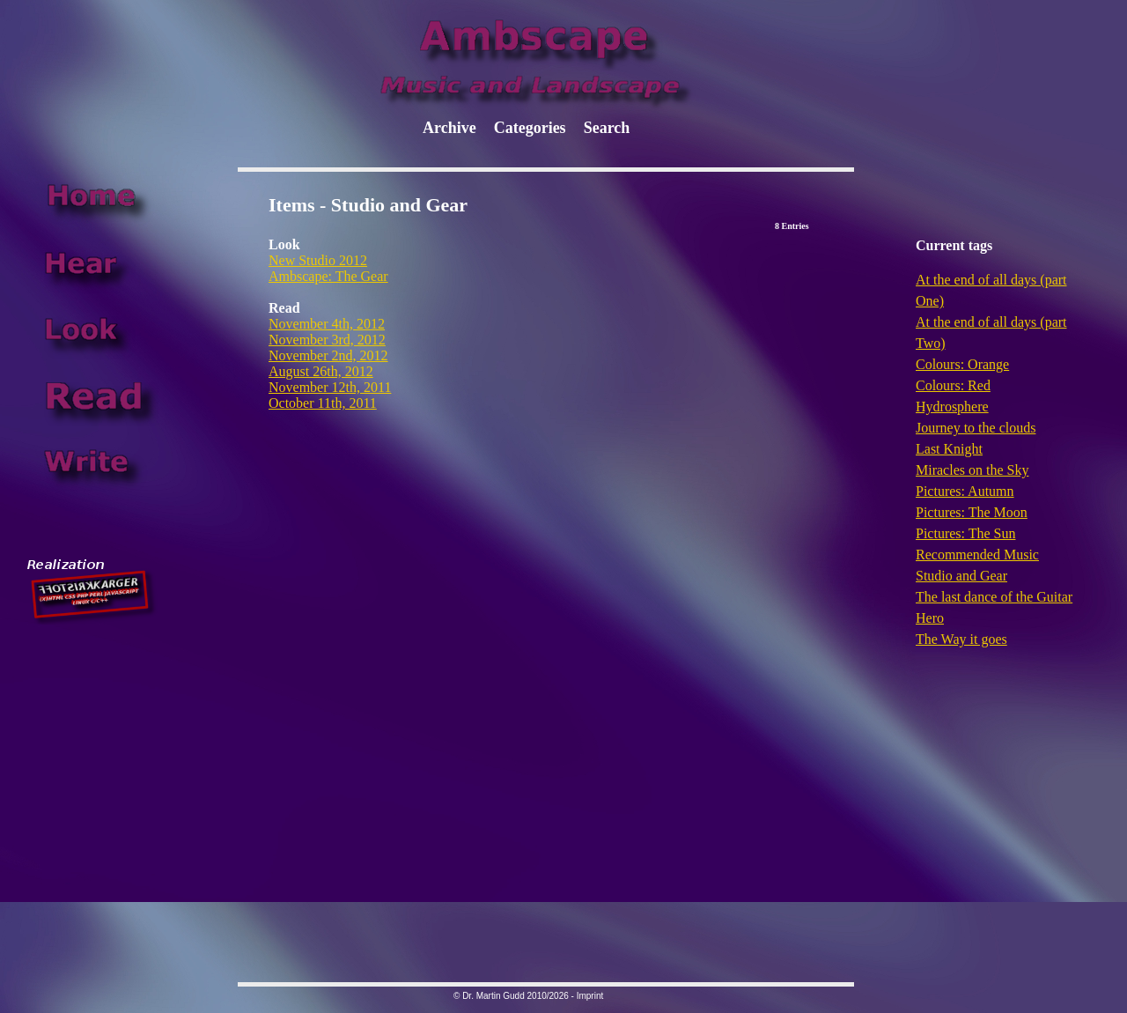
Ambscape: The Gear (328, 276)
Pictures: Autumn (965, 491)
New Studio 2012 (318, 260)
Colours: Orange (962, 364)
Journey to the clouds (975, 427)
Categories (530, 128)
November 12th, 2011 (330, 387)
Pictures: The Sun (965, 533)
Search (607, 128)
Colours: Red (953, 385)
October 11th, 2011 (323, 403)
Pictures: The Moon (972, 512)
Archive (449, 128)
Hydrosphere (952, 406)
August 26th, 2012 (321, 371)
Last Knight (949, 448)
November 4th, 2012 (327, 323)
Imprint (590, 996)
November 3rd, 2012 (327, 339)
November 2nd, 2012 (328, 355)
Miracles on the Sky (972, 469)
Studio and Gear (961, 575)
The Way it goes (961, 639)
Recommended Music (977, 554)
